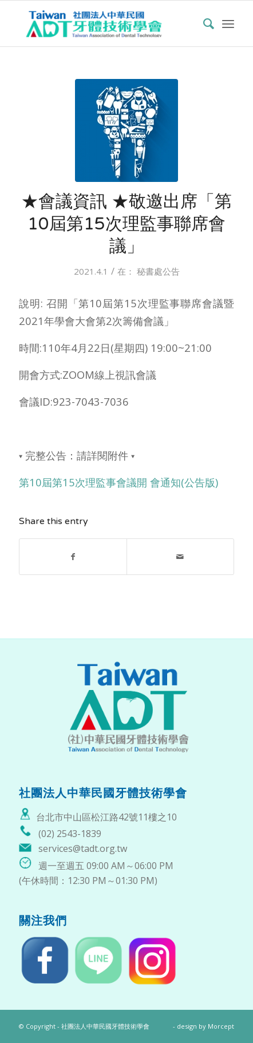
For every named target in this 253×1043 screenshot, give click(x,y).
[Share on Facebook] (72, 556)
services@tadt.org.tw (82, 848)
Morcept (221, 1026)
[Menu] (228, 23)
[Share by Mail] (180, 556)
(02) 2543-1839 (69, 833)
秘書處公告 (158, 271)
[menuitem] (203, 23)
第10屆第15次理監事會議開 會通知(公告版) (118, 482)
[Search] (203, 23)
